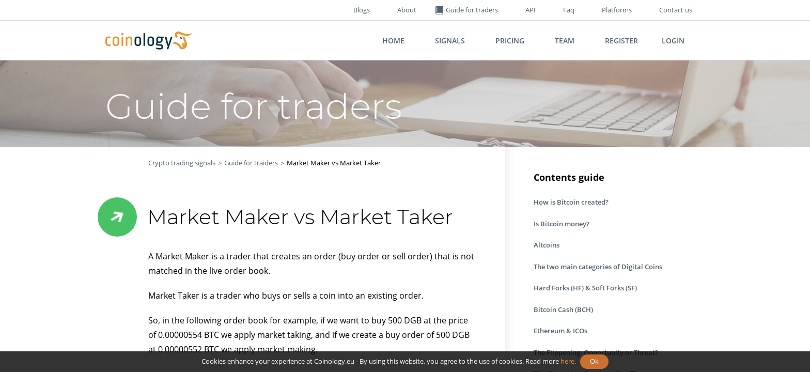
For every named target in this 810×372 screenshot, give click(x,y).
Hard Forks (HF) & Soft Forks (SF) (585, 287)
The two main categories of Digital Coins (598, 266)
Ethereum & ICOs (560, 330)
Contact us (675, 9)
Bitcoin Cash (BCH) (563, 309)
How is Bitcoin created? (571, 202)
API (530, 9)
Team (564, 40)
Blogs (361, 9)
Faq (568, 9)
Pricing (509, 40)
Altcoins (546, 245)
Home (393, 40)
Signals (450, 40)
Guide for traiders (251, 162)
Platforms (617, 9)
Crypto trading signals (181, 162)
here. (568, 361)
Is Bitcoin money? (561, 223)
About (406, 9)
